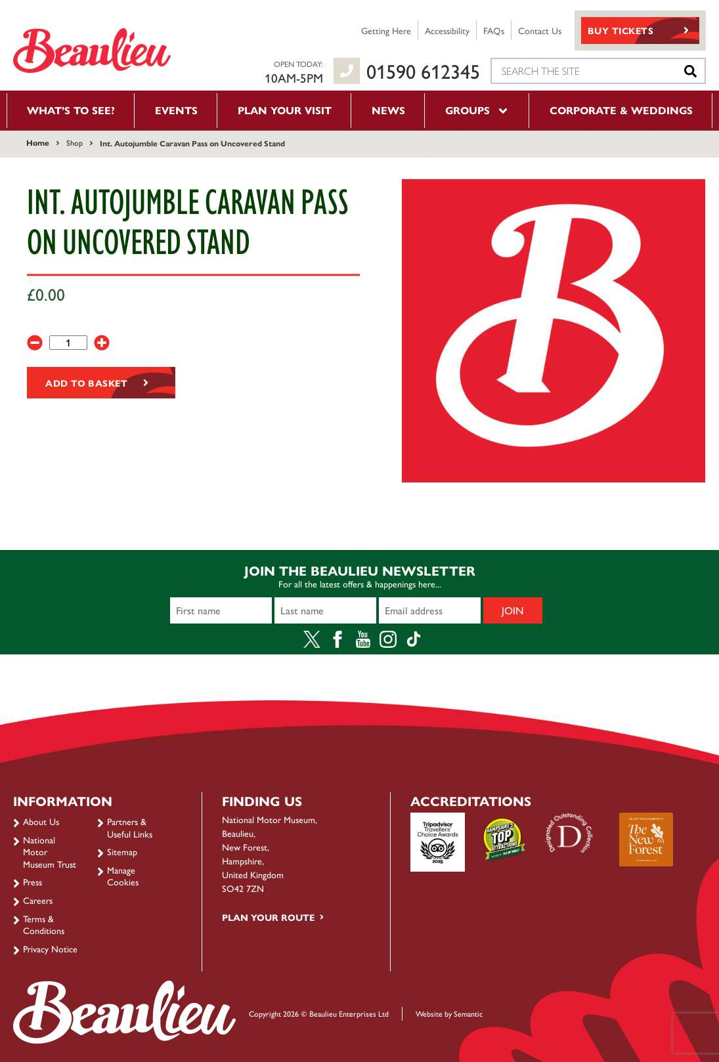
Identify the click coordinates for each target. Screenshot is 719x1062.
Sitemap (122, 851)
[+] (102, 342)
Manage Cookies (123, 875)
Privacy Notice (50, 948)
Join (513, 610)
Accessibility (447, 30)
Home (37, 142)
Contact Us (539, 30)
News (388, 109)
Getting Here (386, 30)
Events (176, 109)
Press (32, 881)
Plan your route (268, 917)
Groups (477, 109)
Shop (74, 142)
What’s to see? (71, 109)
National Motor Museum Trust (49, 852)
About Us (41, 821)
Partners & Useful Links (129, 827)
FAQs (493, 30)
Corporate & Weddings (621, 109)
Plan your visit (285, 109)
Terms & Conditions (43, 924)
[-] (35, 342)
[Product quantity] (68, 342)
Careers (38, 900)
